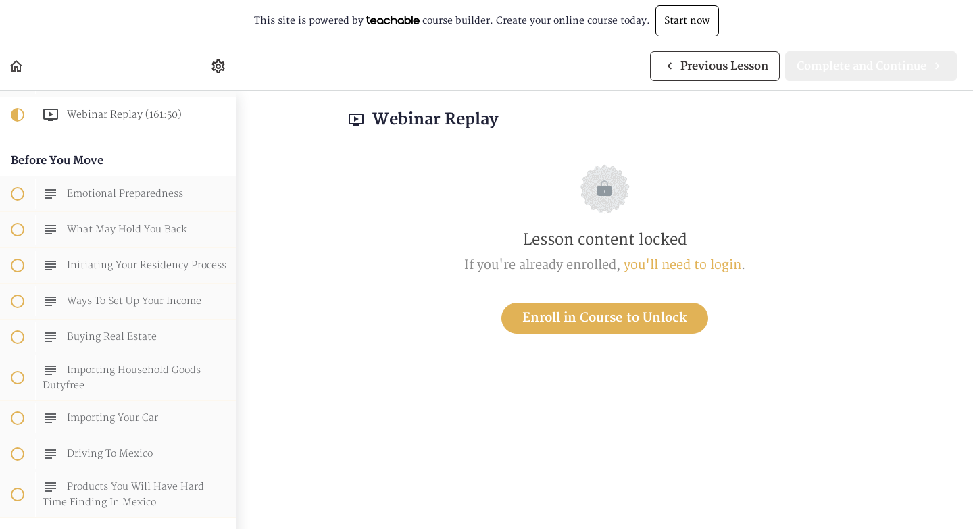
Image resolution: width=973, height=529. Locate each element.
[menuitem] (219, 66)
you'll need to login (682, 265)
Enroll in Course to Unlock (604, 318)
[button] (17, 66)
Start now (687, 20)
